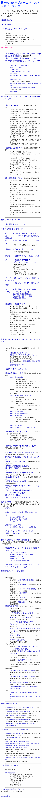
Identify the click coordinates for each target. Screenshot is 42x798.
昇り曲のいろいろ (16, 521)
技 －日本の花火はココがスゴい (20, 233)
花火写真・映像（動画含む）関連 (16, 747)
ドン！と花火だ (16, 635)
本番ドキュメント (16, 79)
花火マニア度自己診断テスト (19, 552)
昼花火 (8, 508)
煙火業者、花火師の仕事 (15, 304)
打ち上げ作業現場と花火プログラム (21, 71)
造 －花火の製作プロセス (17, 260)
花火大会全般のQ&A (13, 148)
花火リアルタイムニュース (16, 369)
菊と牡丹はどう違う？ (17, 517)
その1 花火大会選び (17, 377)
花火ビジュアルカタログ (15, 461)
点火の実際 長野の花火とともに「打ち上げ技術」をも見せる (25, 75)
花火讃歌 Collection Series (28, 660)
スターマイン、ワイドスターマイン (19, 531)
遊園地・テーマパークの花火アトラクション (24, 355)
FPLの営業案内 (10, 773)
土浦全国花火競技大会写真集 (21, 613)
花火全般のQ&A (11, 105)
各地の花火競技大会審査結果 (17, 466)
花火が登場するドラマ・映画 (22, 296)
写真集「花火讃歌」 (22, 640)
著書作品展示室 (12, 606)
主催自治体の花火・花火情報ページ (17, 745)
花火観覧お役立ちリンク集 (14, 733)
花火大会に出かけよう (14, 373)
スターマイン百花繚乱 (27, 589)
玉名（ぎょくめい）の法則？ (19, 519)
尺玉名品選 (22, 584)
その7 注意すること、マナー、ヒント (22, 427)
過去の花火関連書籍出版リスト (21, 294)
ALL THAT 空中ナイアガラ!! (19, 682)
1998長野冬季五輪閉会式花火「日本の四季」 (24, 686)
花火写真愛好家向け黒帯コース (20, 560)
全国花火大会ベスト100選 (16, 481)
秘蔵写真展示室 (15, 688)
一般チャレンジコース (17, 556)
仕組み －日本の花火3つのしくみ (19, 249)
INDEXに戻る (6, 20)
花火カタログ (6, 502)
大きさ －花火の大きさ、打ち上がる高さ (22, 256)
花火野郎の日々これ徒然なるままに (19, 473)
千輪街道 (21, 597)
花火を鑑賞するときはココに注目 (19, 431)
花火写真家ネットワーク (15, 224)
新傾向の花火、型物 (13, 525)
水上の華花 (22, 593)
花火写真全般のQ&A (13, 178)
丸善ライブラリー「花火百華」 (22, 617)
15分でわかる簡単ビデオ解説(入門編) (17, 719)
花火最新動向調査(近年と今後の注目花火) (23, 527)
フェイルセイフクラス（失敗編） (16, 715)
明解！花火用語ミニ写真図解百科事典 (16, 540)
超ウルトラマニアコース (18, 558)
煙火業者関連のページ (12, 737)
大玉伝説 (21, 602)
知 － (9, 289)
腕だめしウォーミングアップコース (21, 554)
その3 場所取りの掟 (17, 411)
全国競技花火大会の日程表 (18, 353)
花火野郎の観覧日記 (14, 468)
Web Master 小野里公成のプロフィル (12, 789)
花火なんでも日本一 (13, 495)
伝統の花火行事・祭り (17, 365)
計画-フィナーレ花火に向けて (19, 65)
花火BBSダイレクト (14, 477)
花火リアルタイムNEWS (10, 220)
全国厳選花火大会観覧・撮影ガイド (19, 452)
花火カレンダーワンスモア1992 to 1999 (22, 670)
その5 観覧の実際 (16, 415)
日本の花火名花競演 (27, 580)
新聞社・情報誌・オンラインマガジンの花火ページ (22, 743)
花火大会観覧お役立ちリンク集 (17, 497)
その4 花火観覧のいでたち (19, 413)
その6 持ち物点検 (16, 425)
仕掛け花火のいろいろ (14, 533)
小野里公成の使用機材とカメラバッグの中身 (19, 723)
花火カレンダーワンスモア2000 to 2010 (22, 676)
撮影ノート (13, 91)
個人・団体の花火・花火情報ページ (17, 741)
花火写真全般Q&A (11, 725)
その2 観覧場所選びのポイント (20, 395)
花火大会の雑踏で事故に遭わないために (21, 58)
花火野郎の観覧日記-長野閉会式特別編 (22, 87)
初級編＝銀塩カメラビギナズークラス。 (18, 711)
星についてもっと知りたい (25, 262)
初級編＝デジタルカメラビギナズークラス (20, 707)
